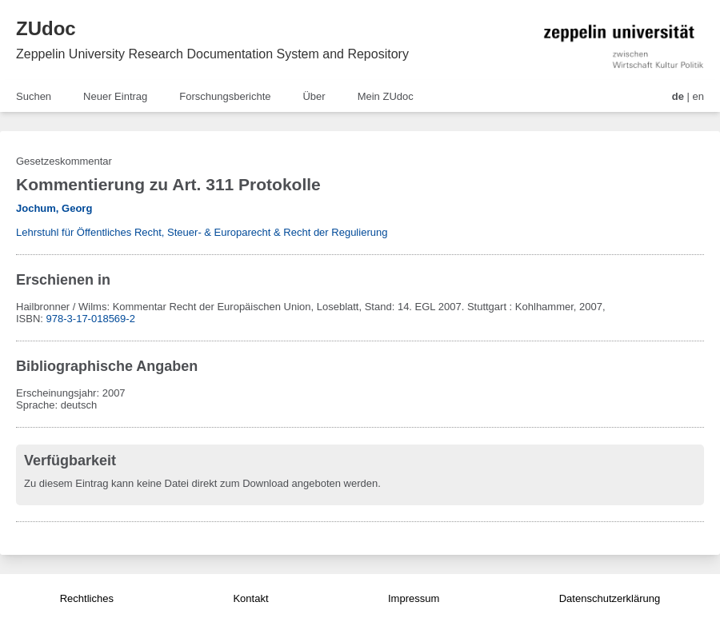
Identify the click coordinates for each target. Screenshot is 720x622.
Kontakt (250, 598)
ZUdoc (46, 28)
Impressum (413, 598)
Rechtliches (87, 598)
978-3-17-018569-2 (90, 319)
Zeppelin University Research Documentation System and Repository (212, 54)
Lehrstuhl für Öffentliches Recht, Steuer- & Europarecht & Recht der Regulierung (201, 232)
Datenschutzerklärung (609, 598)
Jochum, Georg (54, 208)
